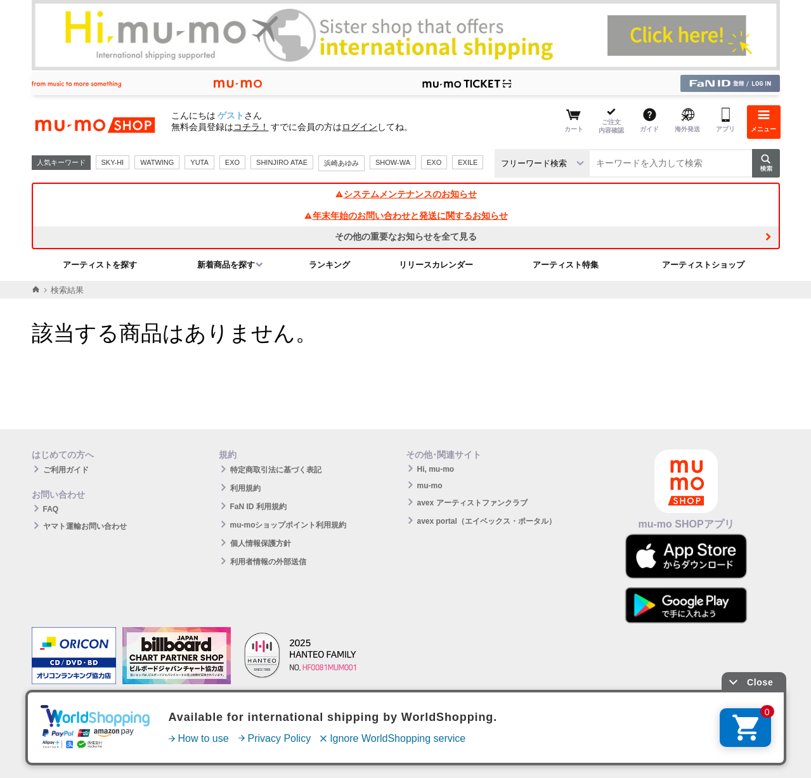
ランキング (329, 264)
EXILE (467, 162)
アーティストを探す (100, 264)
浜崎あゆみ (341, 163)
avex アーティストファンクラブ (472, 502)
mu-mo (430, 485)
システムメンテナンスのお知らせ (406, 194)
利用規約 (245, 488)
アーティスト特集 (566, 264)
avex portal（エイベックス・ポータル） (486, 521)
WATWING (157, 162)
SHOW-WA (392, 162)
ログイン (359, 127)
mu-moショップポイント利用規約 (288, 525)
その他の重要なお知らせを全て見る (406, 236)
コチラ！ (251, 127)
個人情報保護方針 (260, 543)
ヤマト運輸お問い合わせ (85, 526)
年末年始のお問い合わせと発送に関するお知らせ (406, 216)
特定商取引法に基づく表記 (275, 469)
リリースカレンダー (436, 264)
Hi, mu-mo (436, 469)
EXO (232, 162)
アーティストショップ (703, 264)
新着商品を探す (226, 264)
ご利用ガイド (66, 469)
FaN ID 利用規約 (258, 506)
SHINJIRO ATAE (282, 162)
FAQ (51, 509)
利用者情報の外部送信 (268, 561)
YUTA (199, 162)
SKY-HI (112, 162)
